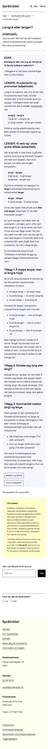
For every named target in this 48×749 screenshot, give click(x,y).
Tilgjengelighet (9, 739)
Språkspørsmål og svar (21, 16)
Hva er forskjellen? (14, 483)
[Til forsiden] (11, 6)
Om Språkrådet (10, 634)
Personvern (8, 725)
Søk (34, 6)
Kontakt (6, 638)
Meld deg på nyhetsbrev (14, 643)
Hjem (4, 16)
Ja (6, 601)
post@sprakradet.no (12, 687)
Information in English (13, 648)
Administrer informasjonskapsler (19, 734)
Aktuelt (6, 629)
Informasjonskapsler (12, 729)
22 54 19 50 (8, 680)
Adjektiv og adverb (14, 475)
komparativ (36, 106)
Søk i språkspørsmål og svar (17, 566)
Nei (15, 601)
